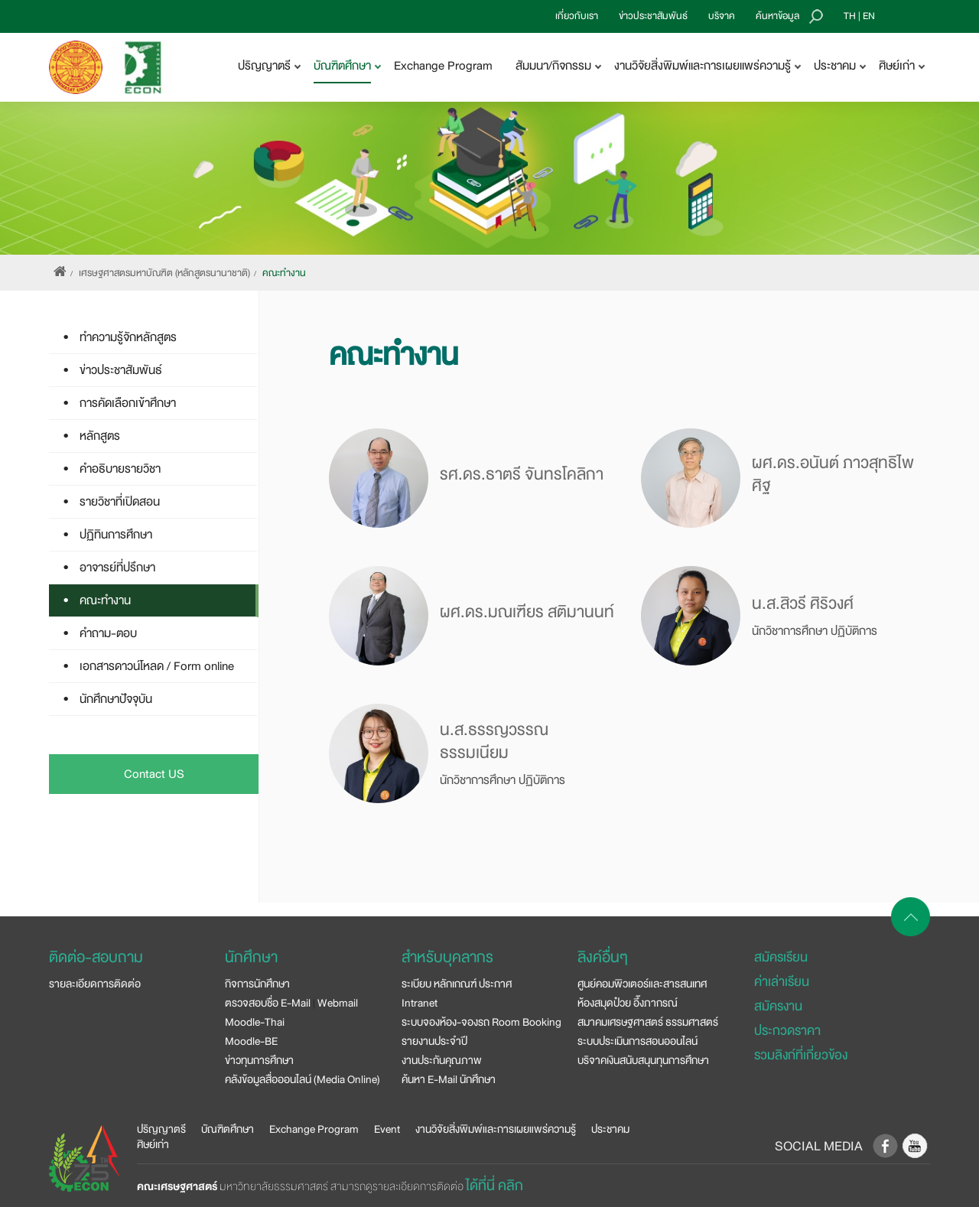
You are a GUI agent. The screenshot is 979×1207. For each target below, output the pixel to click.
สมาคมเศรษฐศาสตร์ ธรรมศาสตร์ (647, 1022)
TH (850, 16)
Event (387, 1129)
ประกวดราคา (787, 1031)
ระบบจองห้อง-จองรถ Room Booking (481, 1022)
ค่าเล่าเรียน (781, 982)
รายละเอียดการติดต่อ (95, 983)
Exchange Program (443, 66)
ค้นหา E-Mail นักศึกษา (449, 1079)
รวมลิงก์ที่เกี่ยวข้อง (800, 1055)
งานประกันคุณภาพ (442, 1060)
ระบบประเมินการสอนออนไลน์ (637, 1041)
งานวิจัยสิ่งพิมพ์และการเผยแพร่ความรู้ (495, 1129)
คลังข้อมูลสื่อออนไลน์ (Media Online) (302, 1079)
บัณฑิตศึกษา (227, 1129)
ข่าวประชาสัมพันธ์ (653, 16)
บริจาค (721, 16)
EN (869, 16)
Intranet (419, 1003)
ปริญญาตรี (161, 1129)
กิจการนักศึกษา (257, 983)
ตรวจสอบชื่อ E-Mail (268, 1003)
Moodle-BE (251, 1041)
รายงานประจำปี (434, 1041)
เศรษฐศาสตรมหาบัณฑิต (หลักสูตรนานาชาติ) (164, 273)
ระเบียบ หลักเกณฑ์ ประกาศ (457, 983)
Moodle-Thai (255, 1022)
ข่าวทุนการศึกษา (259, 1060)
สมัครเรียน (781, 957)
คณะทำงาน (284, 273)
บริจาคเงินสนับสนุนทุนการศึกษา (643, 1060)
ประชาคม (610, 1129)
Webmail (337, 1003)
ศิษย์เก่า (153, 1144)
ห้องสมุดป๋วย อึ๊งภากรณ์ (627, 1003)
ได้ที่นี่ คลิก (494, 1185)
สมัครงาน (778, 1006)
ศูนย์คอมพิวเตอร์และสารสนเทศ (642, 983)
